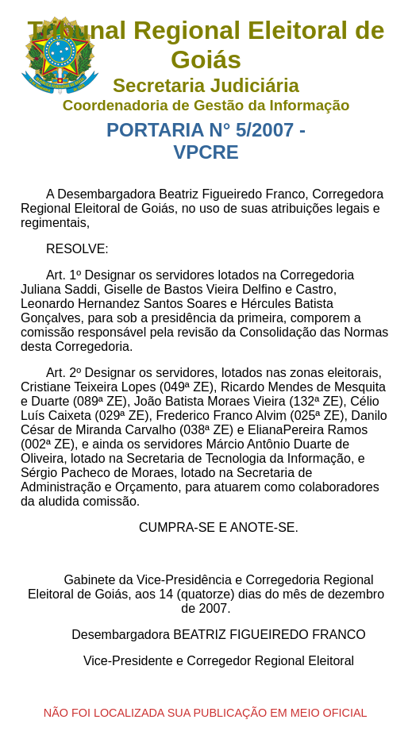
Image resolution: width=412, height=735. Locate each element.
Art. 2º (63, 372)
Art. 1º (63, 275)
